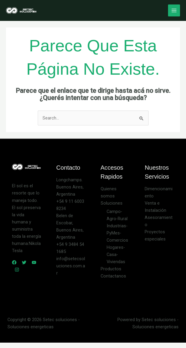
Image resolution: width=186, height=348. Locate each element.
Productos (111, 269)
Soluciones (112, 203)
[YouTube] (34, 262)
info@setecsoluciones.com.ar (70, 266)
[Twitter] (24, 262)
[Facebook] (14, 262)
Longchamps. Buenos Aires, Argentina (70, 187)
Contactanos (113, 276)
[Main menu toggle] (174, 10)
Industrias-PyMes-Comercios (117, 233)
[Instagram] (17, 269)
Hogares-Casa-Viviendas (116, 254)
